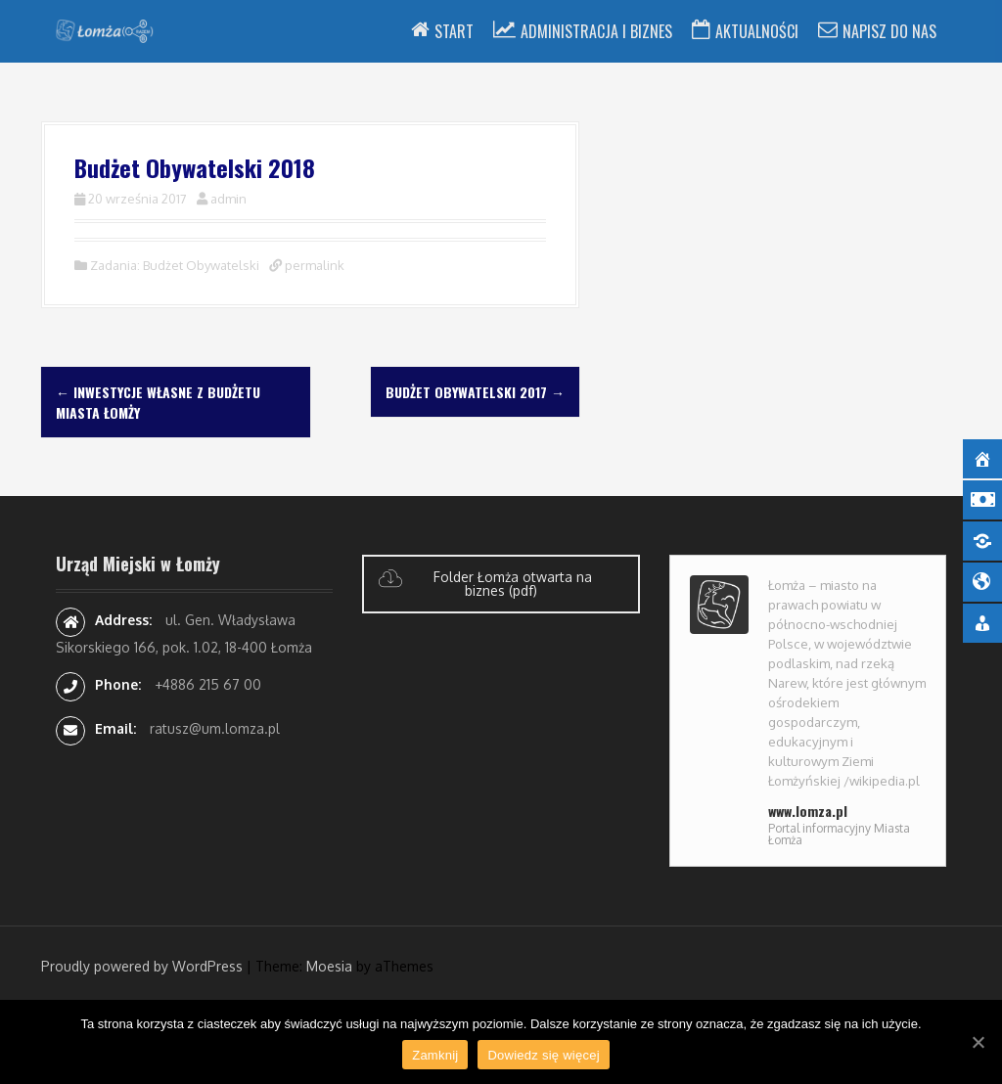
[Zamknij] (977, 1042)
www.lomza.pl (807, 810)
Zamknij (435, 1055)
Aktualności (756, 31)
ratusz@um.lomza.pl (215, 728)
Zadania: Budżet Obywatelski (174, 265)
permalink (313, 265)
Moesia (329, 966)
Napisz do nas (889, 31)
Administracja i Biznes (596, 31)
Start (454, 31)
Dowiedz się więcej (543, 1055)
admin (228, 198)
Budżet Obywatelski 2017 (475, 392)
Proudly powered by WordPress (142, 966)
